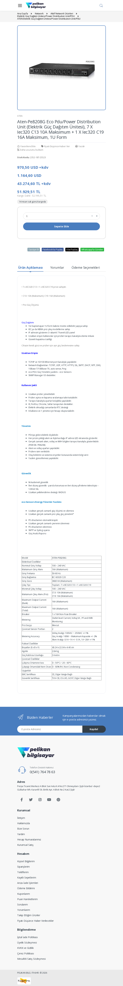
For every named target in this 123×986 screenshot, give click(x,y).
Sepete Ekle (61, 226)
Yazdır (80, 146)
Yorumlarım (23, 909)
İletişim (21, 818)
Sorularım (22, 904)
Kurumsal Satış (25, 844)
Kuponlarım (23, 893)
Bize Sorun (23, 828)
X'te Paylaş (71, 249)
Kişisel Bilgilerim (26, 861)
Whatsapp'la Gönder (92, 249)
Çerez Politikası (25, 953)
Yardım (21, 834)
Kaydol (94, 729)
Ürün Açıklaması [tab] (30, 267)
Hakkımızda (23, 823)
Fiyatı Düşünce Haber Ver (55, 146)
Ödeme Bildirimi (26, 888)
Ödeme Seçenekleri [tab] (86, 267)
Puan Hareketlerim (27, 899)
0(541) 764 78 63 (42, 772)
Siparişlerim (23, 866)
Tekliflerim (22, 872)
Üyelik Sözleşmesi (27, 942)
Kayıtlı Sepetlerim (26, 877)
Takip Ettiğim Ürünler (28, 915)
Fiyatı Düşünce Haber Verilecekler (35, 920)
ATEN (19, 115)
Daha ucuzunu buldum (30, 149)
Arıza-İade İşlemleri (27, 883)
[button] (101, 5)
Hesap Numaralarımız (29, 839)
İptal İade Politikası (27, 937)
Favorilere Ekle (26, 146)
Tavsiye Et (33, 249)
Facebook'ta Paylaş (53, 249)
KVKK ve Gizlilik (25, 948)
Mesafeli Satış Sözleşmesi (31, 958)
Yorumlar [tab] (57, 267)
